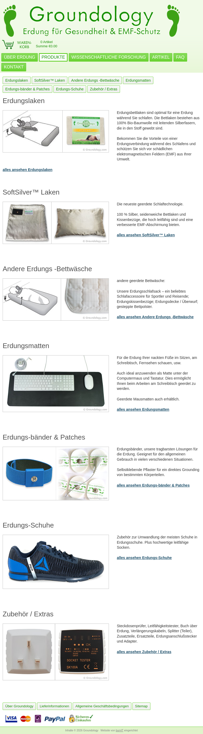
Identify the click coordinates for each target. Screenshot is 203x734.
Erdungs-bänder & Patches (27, 89)
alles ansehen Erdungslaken (27, 170)
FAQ (180, 57)
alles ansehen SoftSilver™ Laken (146, 235)
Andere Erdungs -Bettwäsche (95, 80)
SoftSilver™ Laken (49, 80)
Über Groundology (19, 706)
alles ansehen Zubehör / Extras (144, 652)
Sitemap (141, 706)
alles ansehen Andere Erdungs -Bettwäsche (155, 317)
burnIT (119, 730)
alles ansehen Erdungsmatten (143, 409)
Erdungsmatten (138, 80)
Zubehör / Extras (103, 89)
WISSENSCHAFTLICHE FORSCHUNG (108, 57)
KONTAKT (14, 67)
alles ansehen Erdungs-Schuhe (144, 558)
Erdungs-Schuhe (70, 89)
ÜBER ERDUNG (19, 57)
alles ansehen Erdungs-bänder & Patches (153, 485)
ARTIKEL (161, 57)
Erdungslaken (16, 80)
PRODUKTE (53, 57)
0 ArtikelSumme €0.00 (46, 44)
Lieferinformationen (54, 706)
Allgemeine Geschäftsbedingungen (102, 706)
